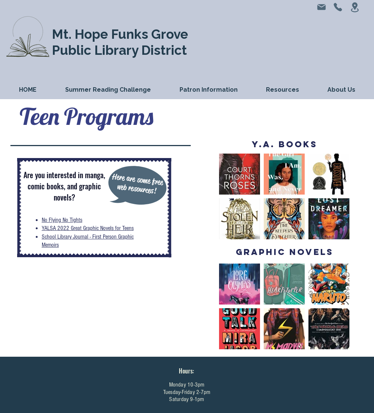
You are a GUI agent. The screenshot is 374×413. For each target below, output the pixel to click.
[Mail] (321, 7)
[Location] (354, 7)
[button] (208, 89)
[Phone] (338, 7)
